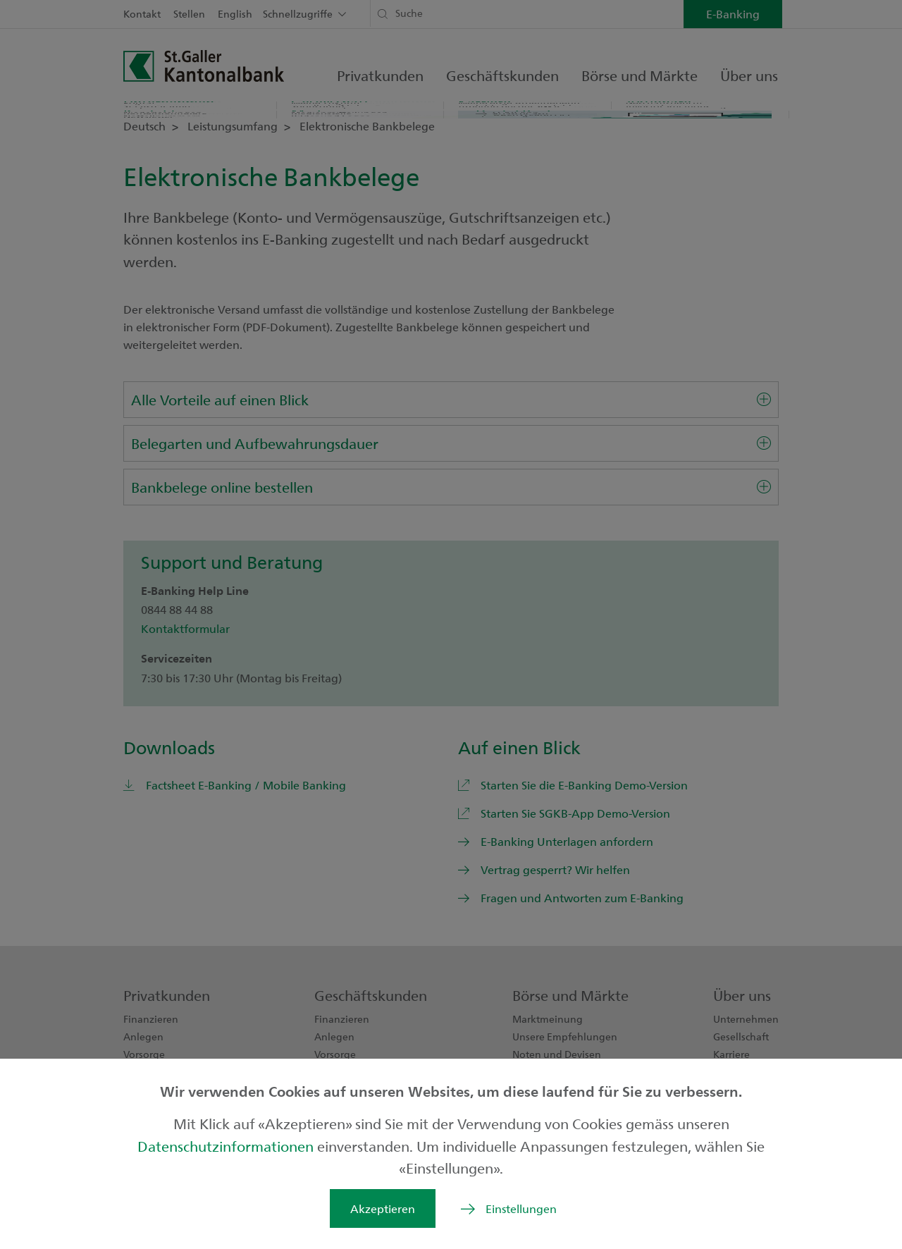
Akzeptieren (382, 1208)
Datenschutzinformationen (227, 1145)
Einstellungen (521, 1208)
